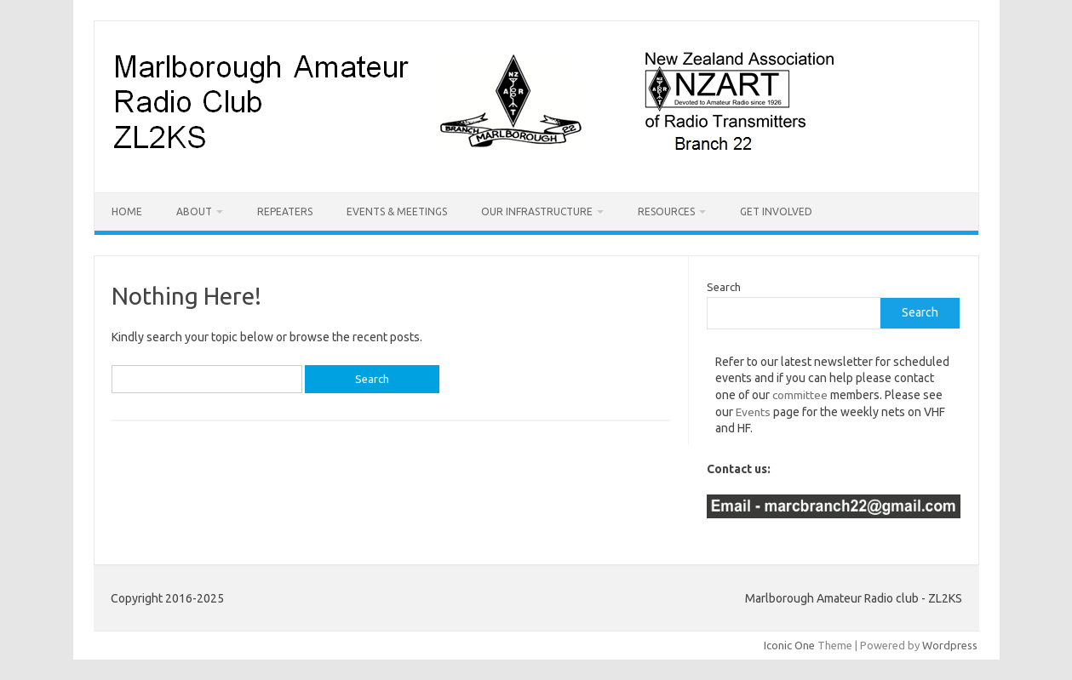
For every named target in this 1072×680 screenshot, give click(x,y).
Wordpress (949, 645)
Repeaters (284, 211)
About (194, 211)
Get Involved (776, 211)
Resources (666, 211)
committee (800, 395)
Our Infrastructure (537, 211)
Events (753, 412)
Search (724, 287)
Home (127, 211)
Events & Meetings (397, 211)
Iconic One (789, 645)
